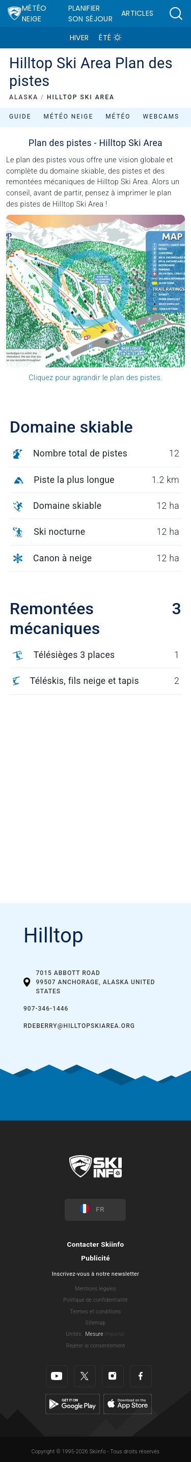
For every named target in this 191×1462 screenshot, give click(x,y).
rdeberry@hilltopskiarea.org (79, 1025)
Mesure (94, 1334)
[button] (175, 13)
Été (105, 38)
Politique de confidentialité (95, 1300)
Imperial (115, 1334)
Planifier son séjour (90, 13)
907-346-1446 (45, 1008)
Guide (20, 116)
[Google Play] (72, 1403)
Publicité (95, 1258)
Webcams (161, 116)
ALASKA (23, 97)
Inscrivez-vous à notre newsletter (96, 1274)
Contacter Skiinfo (95, 1244)
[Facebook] (141, 1376)
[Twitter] (85, 1376)
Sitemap (95, 1323)
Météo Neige (34, 13)
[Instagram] (113, 1376)
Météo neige (69, 116)
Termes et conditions (95, 1311)
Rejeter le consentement (95, 1346)
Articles (137, 13)
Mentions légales (95, 1289)
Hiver (79, 38)
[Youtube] (57, 1376)
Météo (117, 116)
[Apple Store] (127, 1403)
